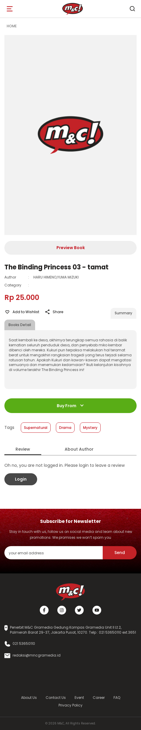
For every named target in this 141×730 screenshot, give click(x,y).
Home (12, 26)
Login (21, 479)
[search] (132, 8)
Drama (65, 427)
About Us (29, 697)
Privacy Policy (70, 705)
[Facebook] (44, 610)
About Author (79, 449)
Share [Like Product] (53, 312)
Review (23, 449)
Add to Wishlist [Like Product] (21, 312)
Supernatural (35, 427)
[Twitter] (79, 610)
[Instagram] (61, 610)
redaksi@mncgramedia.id (37, 655)
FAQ (117, 697)
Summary (123, 313)
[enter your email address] (53, 552)
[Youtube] (96, 610)
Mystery (90, 427)
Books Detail (19, 324)
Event (79, 697)
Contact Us (56, 697)
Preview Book (70, 248)
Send (119, 553)
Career (99, 697)
